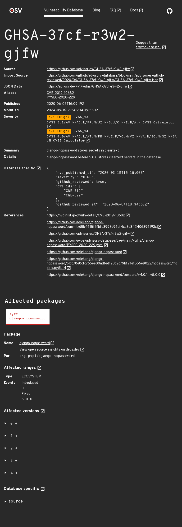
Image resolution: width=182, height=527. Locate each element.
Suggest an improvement (148, 45)
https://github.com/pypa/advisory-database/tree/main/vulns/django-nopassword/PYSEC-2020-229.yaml (101, 243)
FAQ (112, 10)
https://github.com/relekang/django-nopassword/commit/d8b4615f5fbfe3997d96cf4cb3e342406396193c (102, 224)
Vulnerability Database (63, 10)
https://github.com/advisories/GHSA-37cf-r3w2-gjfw (88, 69)
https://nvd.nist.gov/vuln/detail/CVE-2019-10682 (86, 215)
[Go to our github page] (170, 12)
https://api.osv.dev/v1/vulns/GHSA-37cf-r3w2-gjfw (87, 86)
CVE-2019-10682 (60, 93)
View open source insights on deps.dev (49, 349)
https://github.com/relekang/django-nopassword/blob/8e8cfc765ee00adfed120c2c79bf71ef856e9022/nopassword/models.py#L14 (112, 263)
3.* (14, 461)
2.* (14, 448)
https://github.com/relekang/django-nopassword (84, 252)
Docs (134, 10)
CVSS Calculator (69, 141)
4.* (14, 473)
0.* (14, 423)
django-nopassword (34, 343)
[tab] (28, 317)
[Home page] (15, 12)
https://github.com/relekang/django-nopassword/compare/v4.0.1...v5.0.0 (103, 275)
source (16, 501)
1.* (14, 436)
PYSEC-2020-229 (61, 97)
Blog (96, 10)
